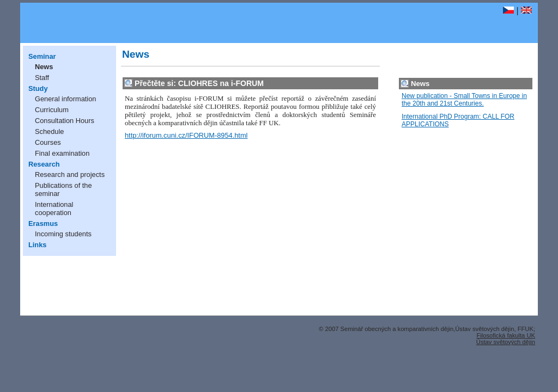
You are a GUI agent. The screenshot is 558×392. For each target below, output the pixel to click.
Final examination (62, 153)
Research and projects (70, 174)
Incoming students (63, 234)
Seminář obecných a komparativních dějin (203, 16)
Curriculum (52, 110)
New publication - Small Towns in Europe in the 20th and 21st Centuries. (464, 99)
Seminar (42, 56)
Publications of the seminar (63, 189)
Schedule (49, 131)
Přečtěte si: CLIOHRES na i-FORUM (199, 83)
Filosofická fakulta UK (505, 335)
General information (65, 99)
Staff (42, 78)
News (44, 67)
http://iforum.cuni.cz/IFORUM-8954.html (186, 135)
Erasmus (43, 223)
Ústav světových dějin (505, 342)
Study (38, 88)
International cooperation (54, 208)
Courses (48, 142)
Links (37, 245)
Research (44, 164)
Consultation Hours (64, 121)
